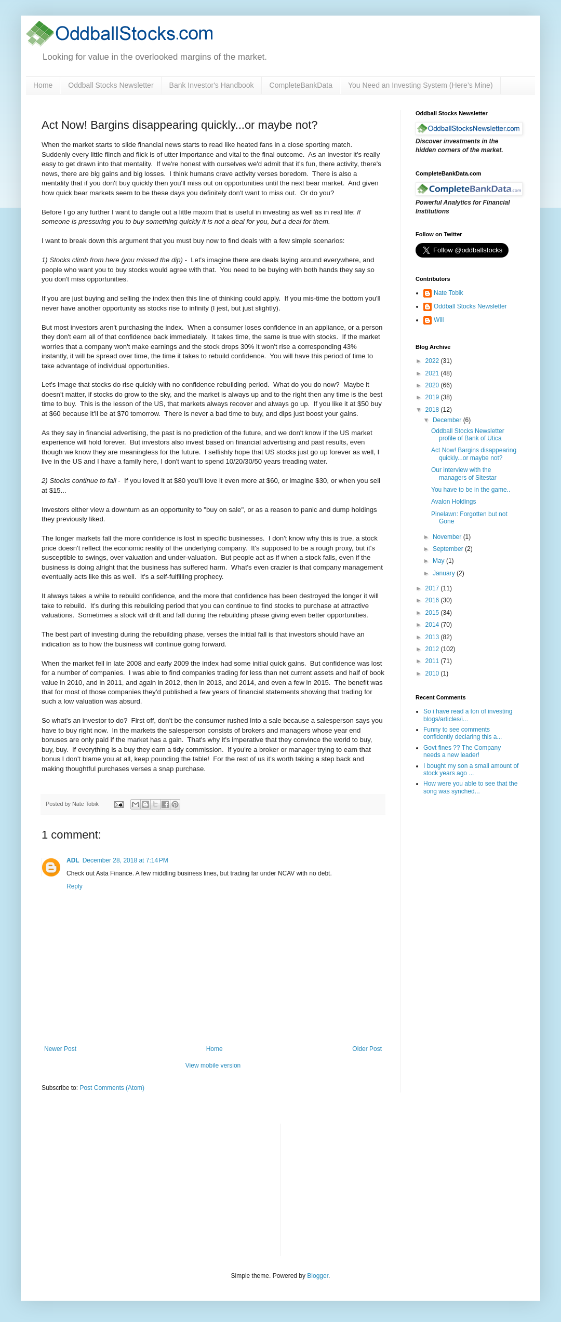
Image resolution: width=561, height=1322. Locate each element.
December (448, 420)
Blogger (317, 1275)
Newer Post (60, 1049)
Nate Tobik (448, 292)
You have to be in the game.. (470, 489)
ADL (72, 860)
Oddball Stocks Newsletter (110, 85)
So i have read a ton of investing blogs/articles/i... (467, 715)
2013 (433, 637)
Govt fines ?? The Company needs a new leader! (462, 751)
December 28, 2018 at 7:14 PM (125, 860)
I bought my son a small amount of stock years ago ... (470, 769)
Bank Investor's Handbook (211, 85)
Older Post (367, 1049)
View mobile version (213, 1065)
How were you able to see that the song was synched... (470, 787)
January (445, 573)
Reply (74, 886)
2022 (433, 361)
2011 (433, 661)
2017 (433, 588)
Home (42, 85)
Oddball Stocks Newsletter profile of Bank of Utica (467, 434)
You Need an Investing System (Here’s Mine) (420, 85)
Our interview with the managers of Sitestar (464, 473)
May (439, 560)
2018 (433, 409)
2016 (433, 600)
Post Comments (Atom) (111, 1087)
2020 (433, 385)
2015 (433, 612)
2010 (433, 673)
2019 (433, 397)
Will (439, 319)
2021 (433, 373)
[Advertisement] (367, 1188)
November (448, 537)
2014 (433, 624)
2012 (433, 649)
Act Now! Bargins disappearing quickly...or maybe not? (473, 454)
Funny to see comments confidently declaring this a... (462, 733)
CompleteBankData (301, 85)
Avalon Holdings (453, 501)
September (449, 548)
